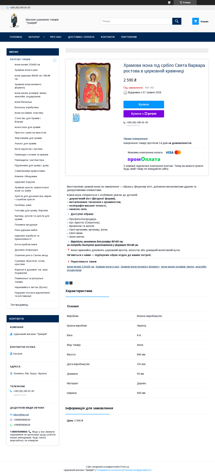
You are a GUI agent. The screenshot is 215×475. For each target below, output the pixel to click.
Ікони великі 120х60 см (80, 266)
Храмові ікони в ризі (107, 266)
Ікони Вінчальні (23, 102)
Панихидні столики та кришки (31, 154)
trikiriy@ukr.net (21, 414)
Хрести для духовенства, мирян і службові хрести (33, 198)
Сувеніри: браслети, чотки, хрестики (30, 263)
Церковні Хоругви (25, 182)
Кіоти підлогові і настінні (28, 149)
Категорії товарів (20, 59)
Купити (144, 104)
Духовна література (26, 249)
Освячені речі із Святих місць (31, 255)
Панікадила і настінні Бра (29, 160)
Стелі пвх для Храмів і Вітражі (28, 120)
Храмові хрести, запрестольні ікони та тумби (32, 189)
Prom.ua (124, 467)
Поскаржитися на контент (109, 470)
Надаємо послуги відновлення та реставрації (32, 294)
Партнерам (129, 37)
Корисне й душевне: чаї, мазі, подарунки (31, 271)
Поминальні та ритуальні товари (29, 280)
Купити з (143, 113)
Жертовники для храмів (28, 138)
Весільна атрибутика (27, 107)
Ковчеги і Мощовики (26, 176)
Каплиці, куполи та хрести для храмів (32, 218)
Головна (16, 37)
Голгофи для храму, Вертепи (31, 210)
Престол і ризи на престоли (30, 132)
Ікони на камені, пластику (29, 112)
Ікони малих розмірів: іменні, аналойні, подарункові (31, 95)
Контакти (108, 37)
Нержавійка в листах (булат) (31, 287)
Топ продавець (19, 304)
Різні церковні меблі (26, 230)
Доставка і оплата (81, 37)
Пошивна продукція (26, 224)
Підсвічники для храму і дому (32, 165)
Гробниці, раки (23, 205)
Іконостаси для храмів (27, 127)
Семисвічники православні (30, 171)
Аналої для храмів (25, 143)
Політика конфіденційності (137, 470)
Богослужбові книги (26, 244)
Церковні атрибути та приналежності (27, 237)
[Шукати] (176, 21)
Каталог (34, 37)
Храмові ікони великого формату (140, 266)
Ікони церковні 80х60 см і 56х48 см (32, 77)
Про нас (55, 37)
